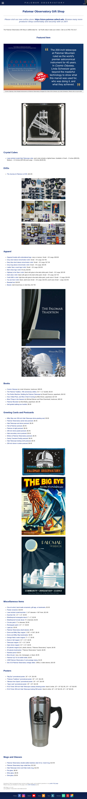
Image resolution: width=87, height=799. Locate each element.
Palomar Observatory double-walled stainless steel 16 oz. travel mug (28, 763)
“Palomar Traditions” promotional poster (19, 679)
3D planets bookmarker (14, 650)
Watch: (29, 795)
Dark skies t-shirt (12, 275)
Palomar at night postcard (15, 428)
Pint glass (10, 770)
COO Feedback (32, 784)
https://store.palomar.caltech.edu (49, 19)
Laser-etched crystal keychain (16, 612)
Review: (58, 795)
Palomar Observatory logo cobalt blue (19, 765)
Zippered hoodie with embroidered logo (19, 257)
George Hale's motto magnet (16, 637)
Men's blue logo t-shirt (14, 270)
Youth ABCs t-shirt (12, 277)
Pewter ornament (12, 610)
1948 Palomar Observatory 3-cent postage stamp (22, 660)
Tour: (48, 795)
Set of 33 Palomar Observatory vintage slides (21, 662)
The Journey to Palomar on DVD (17, 174)
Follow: (15, 795)
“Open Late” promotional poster (16, 684)
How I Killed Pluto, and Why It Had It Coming (21, 397)
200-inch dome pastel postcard (16, 431)
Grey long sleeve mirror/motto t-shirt (18, 265)
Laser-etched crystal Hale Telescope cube (20, 158)
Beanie (9, 285)
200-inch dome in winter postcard (17, 443)
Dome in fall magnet (13, 640)
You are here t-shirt (13, 280)
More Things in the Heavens (16, 399)
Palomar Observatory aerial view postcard (20, 421)
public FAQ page (54, 783)
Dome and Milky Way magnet (16, 632)
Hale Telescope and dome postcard (18, 423)
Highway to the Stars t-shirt (15, 272)
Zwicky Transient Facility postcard (17, 438)
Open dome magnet (13, 645)
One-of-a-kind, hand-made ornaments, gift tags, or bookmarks (26, 607)
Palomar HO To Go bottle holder (17, 657)
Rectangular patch (12, 625)
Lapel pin (10, 627)
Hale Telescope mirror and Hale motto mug (20, 768)
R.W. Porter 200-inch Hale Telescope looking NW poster (24, 689)
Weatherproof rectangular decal (17, 617)
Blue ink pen (11, 655)
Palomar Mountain (12, 402)
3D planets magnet (13, 647)
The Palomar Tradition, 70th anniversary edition (21, 392)
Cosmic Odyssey (12, 389)
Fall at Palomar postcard (14, 426)
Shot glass (10, 775)
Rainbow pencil (12, 652)
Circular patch (11, 622)
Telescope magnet (12, 642)
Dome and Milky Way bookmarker (17, 635)
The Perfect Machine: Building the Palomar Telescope (23, 394)
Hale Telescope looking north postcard (19, 441)
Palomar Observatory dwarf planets (18, 630)
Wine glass (10, 773)
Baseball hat (11, 282)
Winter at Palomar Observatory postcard (19, 436)
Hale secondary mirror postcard (17, 433)
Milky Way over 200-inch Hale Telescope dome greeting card (26, 418)
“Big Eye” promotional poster (16, 676)
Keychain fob (11, 615)
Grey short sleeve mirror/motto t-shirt (18, 260)
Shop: (39, 795)
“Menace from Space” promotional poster (20, 681)
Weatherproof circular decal (15, 620)
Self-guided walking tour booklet (17, 404)
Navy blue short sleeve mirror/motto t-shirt (20, 262)
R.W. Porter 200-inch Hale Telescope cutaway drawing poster (26, 686)
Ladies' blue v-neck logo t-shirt (16, 267)
